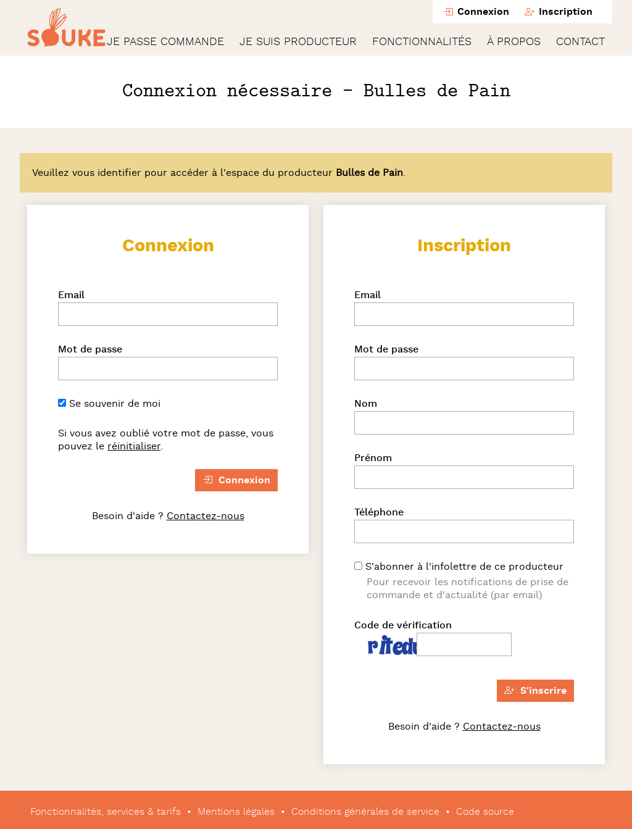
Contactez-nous (205, 516)
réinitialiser (133, 446)
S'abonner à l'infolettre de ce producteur (458, 567)
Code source (485, 812)
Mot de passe (90, 349)
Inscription (558, 12)
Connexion (476, 12)
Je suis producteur (298, 42)
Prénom (373, 458)
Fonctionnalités (422, 42)
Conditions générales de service (365, 812)
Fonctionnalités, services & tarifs (105, 812)
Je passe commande (165, 42)
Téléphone (379, 512)
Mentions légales (236, 812)
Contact (580, 42)
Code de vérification (403, 625)
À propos (514, 42)
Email (71, 295)
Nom (365, 404)
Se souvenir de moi (109, 404)
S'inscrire (535, 691)
